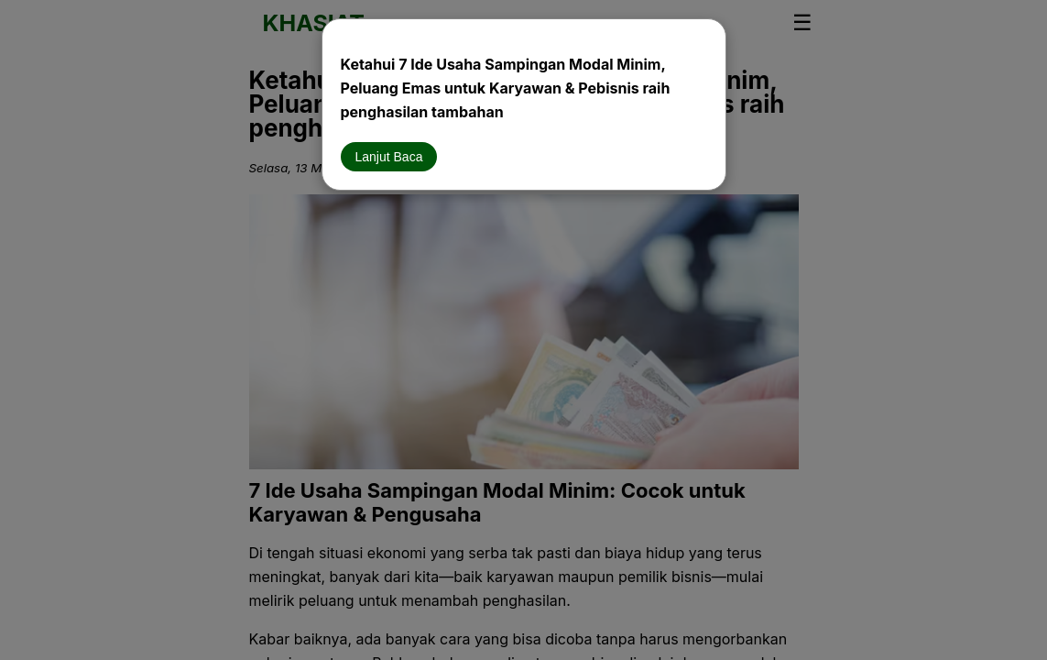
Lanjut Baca (389, 156)
